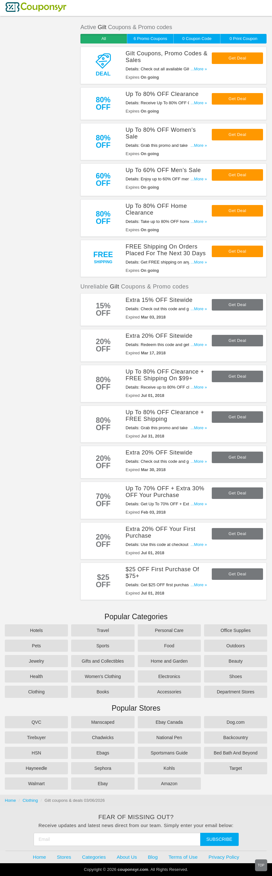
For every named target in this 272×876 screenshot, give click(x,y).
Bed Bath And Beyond (236, 752)
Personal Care (169, 630)
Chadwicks (103, 737)
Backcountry (235, 737)
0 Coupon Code (196, 38)
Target (235, 768)
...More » (199, 69)
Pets (36, 645)
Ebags (102, 752)
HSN (36, 752)
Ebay (103, 783)
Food (169, 645)
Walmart (36, 783)
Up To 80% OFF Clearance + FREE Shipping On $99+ (165, 375)
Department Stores (236, 691)
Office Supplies (235, 630)
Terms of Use (183, 857)
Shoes (235, 676)
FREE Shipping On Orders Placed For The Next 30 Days (166, 249)
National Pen (169, 737)
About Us (127, 857)
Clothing (36, 691)
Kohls (169, 768)
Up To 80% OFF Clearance (162, 94)
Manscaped (102, 722)
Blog (153, 857)
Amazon (169, 783)
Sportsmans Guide (169, 752)
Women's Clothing (103, 676)
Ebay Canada (169, 722)
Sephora (102, 768)
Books (102, 691)
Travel (103, 630)
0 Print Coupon (243, 38)
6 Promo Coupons (150, 38)
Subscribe (219, 839)
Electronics (169, 676)
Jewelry (36, 661)
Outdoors (236, 645)
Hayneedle (36, 768)
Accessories (169, 691)
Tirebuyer (36, 737)
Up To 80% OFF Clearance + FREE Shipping (165, 415)
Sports (102, 645)
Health (36, 676)
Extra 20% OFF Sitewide (159, 336)
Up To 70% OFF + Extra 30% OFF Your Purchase (165, 491)
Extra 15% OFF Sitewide (159, 300)
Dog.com (235, 722)
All (103, 38)
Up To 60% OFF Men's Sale (163, 170)
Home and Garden (169, 661)
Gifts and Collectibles (103, 661)
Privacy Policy (224, 857)
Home (10, 800)
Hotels (36, 630)
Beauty (236, 661)
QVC (36, 722)
